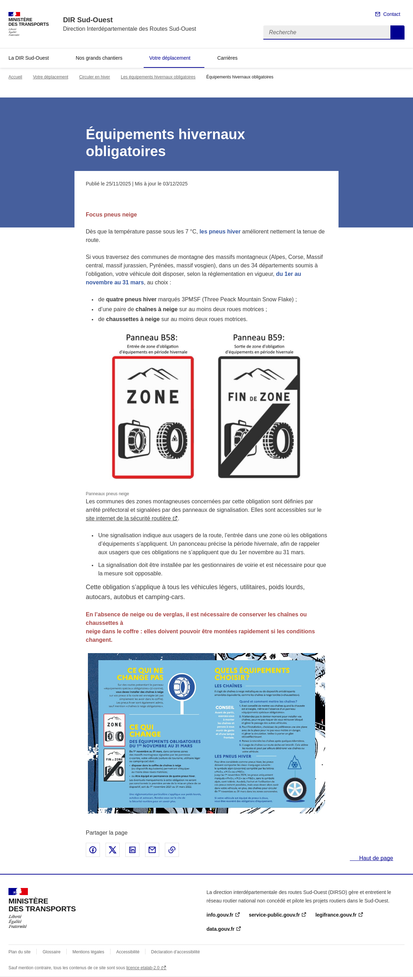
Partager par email (152, 850)
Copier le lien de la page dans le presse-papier (172, 850)
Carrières (227, 58)
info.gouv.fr (219, 915)
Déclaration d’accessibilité (175, 951)
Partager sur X (113, 850)
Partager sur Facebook (93, 850)
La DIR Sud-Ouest (28, 58)
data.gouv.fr (220, 929)
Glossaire (52, 951)
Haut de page (375, 858)
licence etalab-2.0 (143, 967)
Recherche (397, 32)
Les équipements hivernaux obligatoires (158, 77)
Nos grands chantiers (99, 58)
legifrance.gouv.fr (335, 915)
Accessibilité (128, 951)
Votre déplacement (170, 58)
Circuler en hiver (94, 77)
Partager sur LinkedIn (132, 850)
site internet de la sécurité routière (128, 518)
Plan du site (19, 951)
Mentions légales (88, 951)
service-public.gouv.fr (274, 915)
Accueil (15, 77)
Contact (391, 14)
